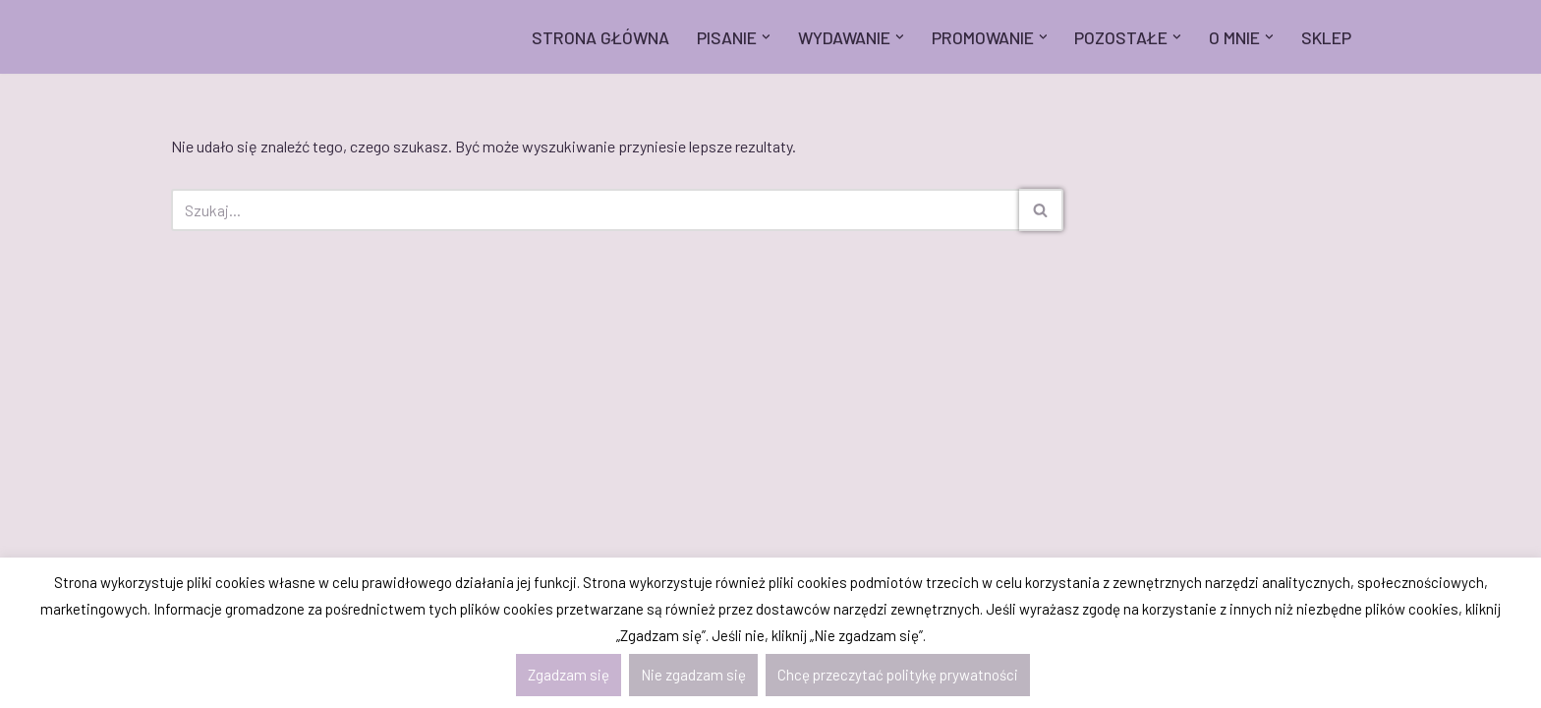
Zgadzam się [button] (568, 674)
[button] (766, 36)
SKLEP (1326, 37)
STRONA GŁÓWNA (600, 37)
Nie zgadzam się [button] (693, 674)
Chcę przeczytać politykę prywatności (897, 674)
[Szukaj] (595, 210)
